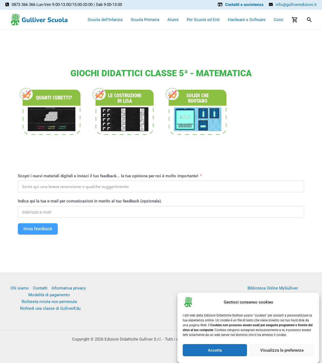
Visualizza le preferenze (282, 351)
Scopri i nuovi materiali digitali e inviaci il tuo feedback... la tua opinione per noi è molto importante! (108, 176)
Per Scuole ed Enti (203, 19)
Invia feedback (37, 228)
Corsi (278, 19)
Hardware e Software (247, 19)
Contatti (40, 288)
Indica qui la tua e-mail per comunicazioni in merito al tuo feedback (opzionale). (90, 201)
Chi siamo (20, 288)
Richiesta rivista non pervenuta (49, 301)
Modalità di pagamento (49, 294)
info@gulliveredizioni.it (296, 4)
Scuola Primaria (145, 19)
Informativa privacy (69, 288)
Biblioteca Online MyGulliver (273, 288)
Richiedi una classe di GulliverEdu (50, 308)
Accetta (215, 351)
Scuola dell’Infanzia (105, 19)
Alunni (173, 19)
